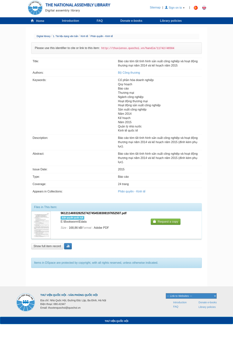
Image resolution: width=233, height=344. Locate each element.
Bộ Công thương (129, 72)
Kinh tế (84, 36)
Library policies (171, 20)
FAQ (100, 20)
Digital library (43, 36)
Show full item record (47, 246)
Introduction (70, 20)
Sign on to (175, 7)
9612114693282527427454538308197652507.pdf (94, 213)
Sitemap (155, 7)
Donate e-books (131, 20)
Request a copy (165, 221)
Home (37, 20)
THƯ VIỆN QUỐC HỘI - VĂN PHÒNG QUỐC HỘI (69, 295)
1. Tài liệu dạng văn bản (65, 36)
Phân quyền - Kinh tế (102, 36)
